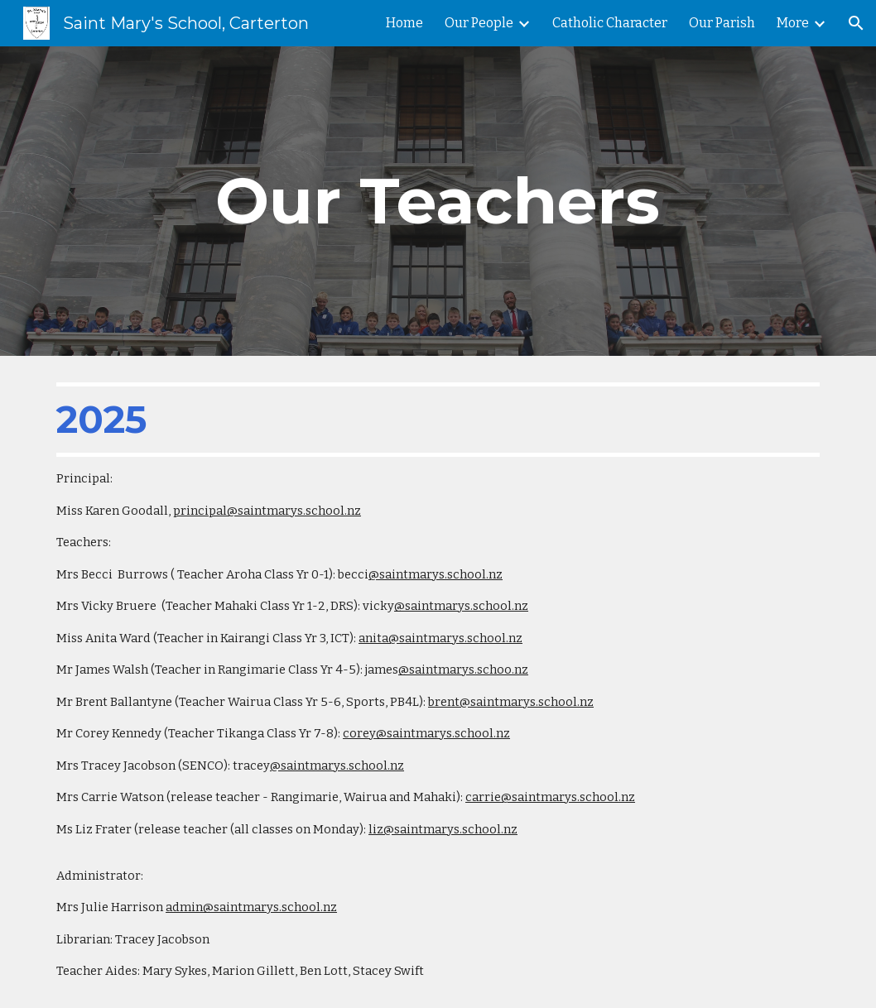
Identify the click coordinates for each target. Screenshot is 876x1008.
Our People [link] (479, 23)
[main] (437, 201)
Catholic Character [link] (609, 23)
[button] (856, 23)
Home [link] (404, 23)
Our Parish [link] (722, 23)
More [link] (793, 23)
